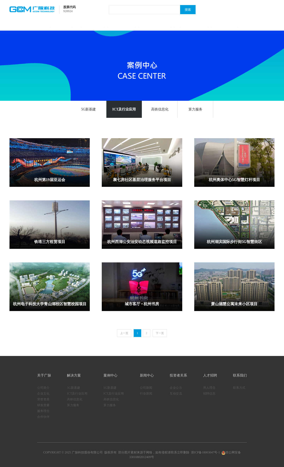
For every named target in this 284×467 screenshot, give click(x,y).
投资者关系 (173, 25)
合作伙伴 (43, 420)
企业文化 (43, 397)
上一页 (124, 333)
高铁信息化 (160, 109)
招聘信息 (209, 397)
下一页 (160, 333)
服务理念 (43, 414)
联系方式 (239, 391)
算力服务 (195, 109)
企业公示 (176, 391)
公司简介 (43, 391)
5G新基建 (88, 109)
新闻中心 (140, 25)
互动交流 (176, 397)
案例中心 (109, 25)
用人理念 (209, 391)
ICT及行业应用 (124, 109)
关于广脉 (45, 25)
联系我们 (239, 25)
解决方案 (77, 25)
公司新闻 (146, 391)
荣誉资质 (43, 403)
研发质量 (43, 408)
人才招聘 (207, 25)
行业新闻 (146, 397)
